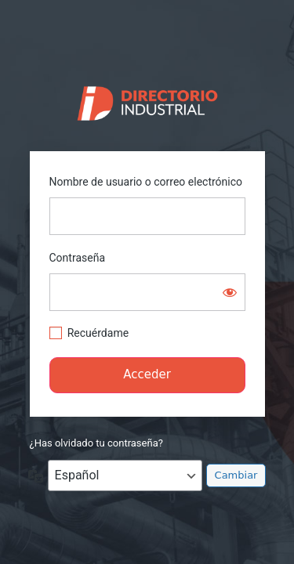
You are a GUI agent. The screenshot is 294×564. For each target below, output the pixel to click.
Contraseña (77, 257)
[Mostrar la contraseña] (229, 292)
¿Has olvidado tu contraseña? (96, 443)
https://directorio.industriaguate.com (147, 99)
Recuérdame (98, 333)
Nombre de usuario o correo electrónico (146, 181)
